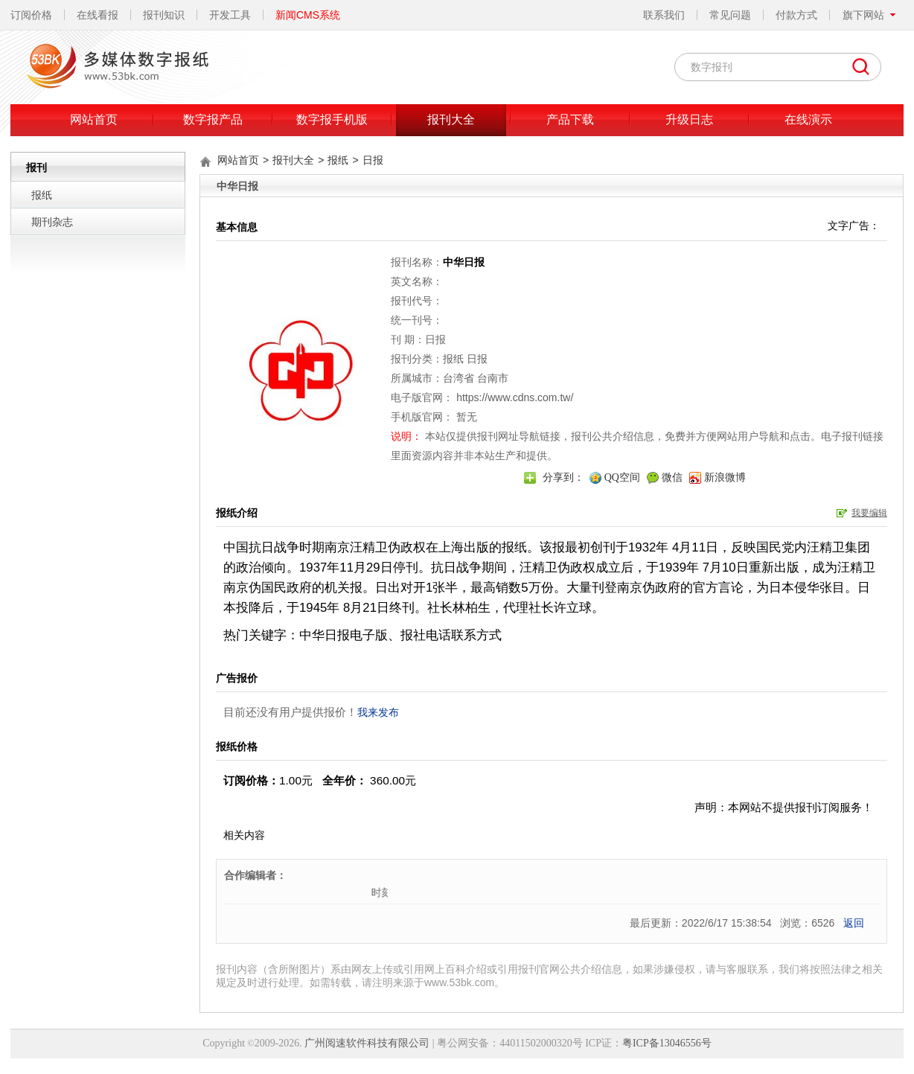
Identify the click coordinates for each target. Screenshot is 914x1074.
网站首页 (94, 119)
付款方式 (796, 15)
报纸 (41, 195)
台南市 (492, 378)
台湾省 (458, 378)
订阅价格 (31, 15)
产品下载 (570, 119)
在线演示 (808, 119)
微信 (672, 477)
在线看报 (97, 15)
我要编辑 (869, 513)
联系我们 (664, 15)
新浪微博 (725, 477)
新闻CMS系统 (307, 15)
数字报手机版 (332, 119)
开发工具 (230, 15)
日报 (372, 160)
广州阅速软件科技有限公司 (366, 1043)
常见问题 (730, 15)
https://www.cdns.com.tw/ (514, 397)
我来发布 (378, 712)
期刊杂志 (52, 222)
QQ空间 (622, 477)
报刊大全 (451, 119)
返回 (853, 923)
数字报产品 (213, 119)
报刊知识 (164, 15)
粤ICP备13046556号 (667, 1043)
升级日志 (689, 119)
